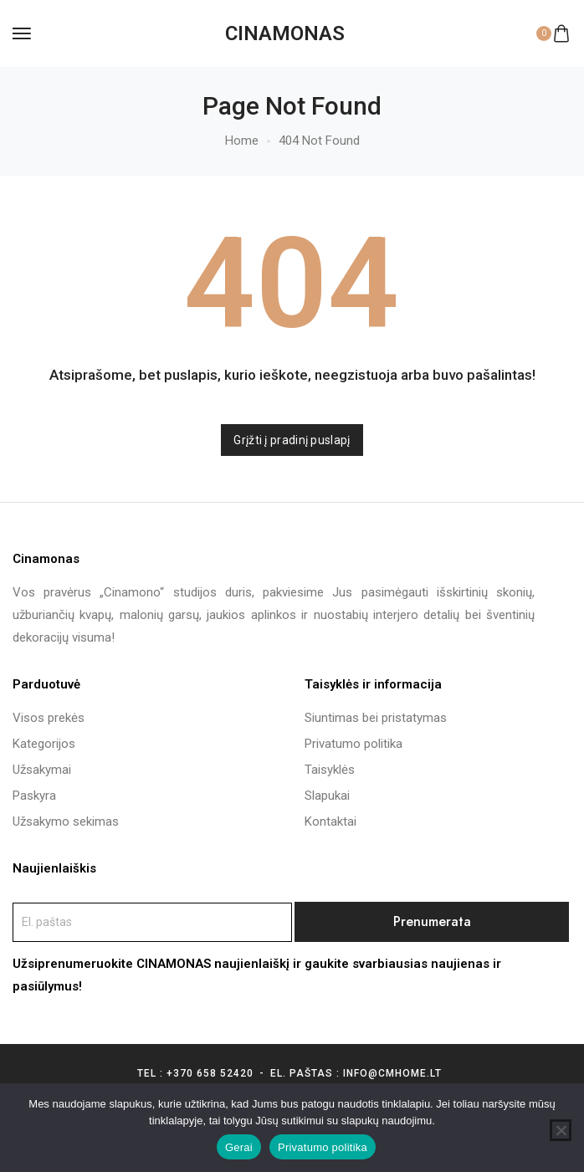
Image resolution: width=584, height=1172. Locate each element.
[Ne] (560, 1130)
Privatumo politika (322, 1147)
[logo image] (285, 33)
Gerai (239, 1147)
